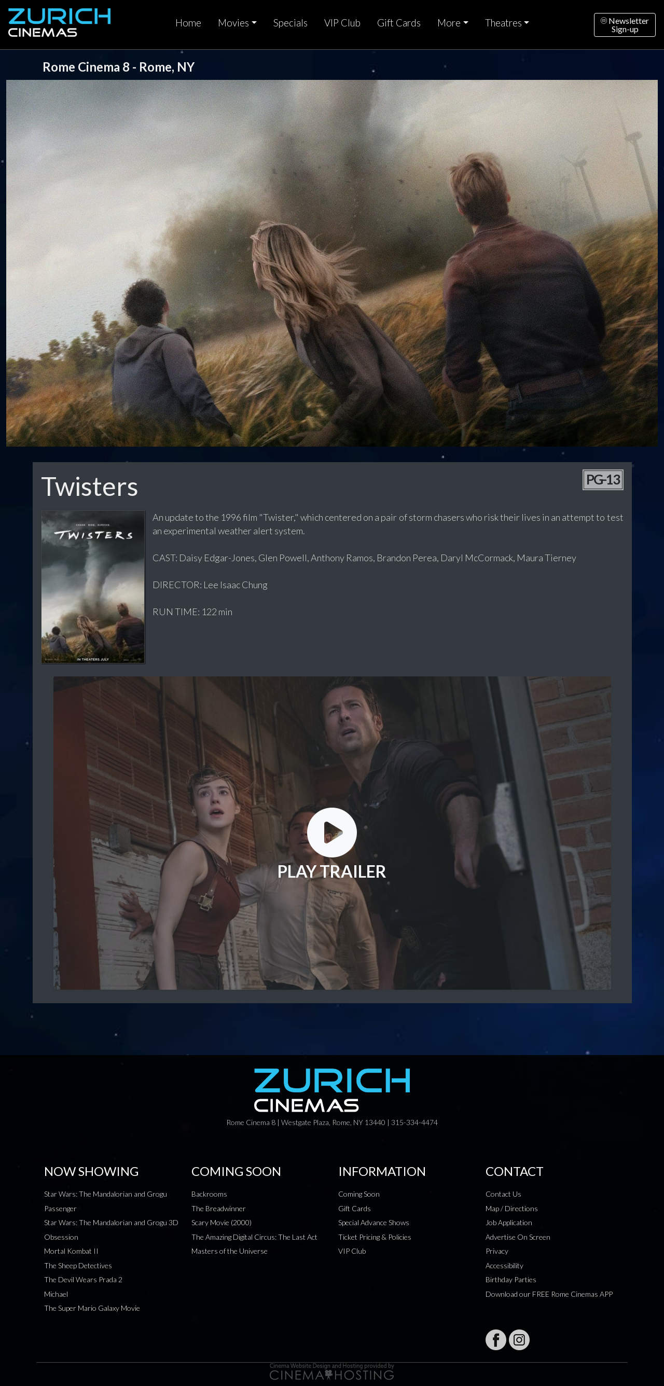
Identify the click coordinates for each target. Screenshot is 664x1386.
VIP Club (342, 23)
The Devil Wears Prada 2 (83, 1279)
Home (188, 23)
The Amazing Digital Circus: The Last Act (254, 1236)
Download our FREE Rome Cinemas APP (549, 1294)
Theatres (503, 23)
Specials (290, 23)
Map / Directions (512, 1208)
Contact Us (503, 1193)
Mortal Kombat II (71, 1250)
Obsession (61, 1236)
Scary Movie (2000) (221, 1222)
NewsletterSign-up (625, 25)
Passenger (60, 1208)
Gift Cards (399, 23)
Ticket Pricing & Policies (374, 1236)
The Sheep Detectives (78, 1265)
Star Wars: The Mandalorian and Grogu (105, 1193)
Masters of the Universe (229, 1250)
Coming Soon (359, 1193)
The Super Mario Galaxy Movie (92, 1308)
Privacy (497, 1250)
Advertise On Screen (518, 1236)
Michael (56, 1294)
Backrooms (209, 1193)
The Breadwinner (218, 1208)
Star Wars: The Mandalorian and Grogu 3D (111, 1222)
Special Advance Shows (373, 1222)
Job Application (509, 1222)
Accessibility (504, 1265)
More (449, 23)
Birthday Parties (511, 1279)
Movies (233, 23)
